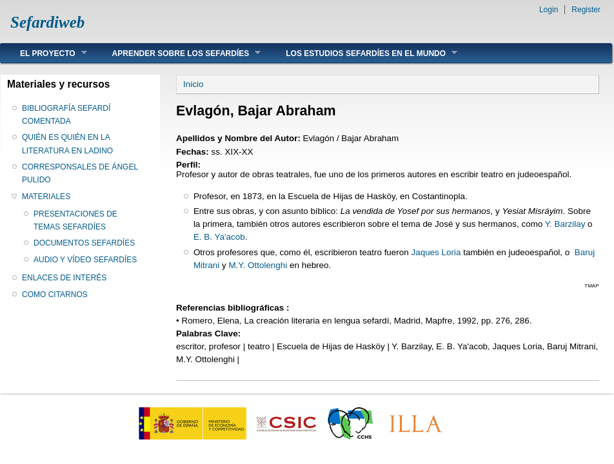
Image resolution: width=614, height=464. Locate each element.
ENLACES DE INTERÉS (64, 277)
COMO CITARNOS (55, 294)
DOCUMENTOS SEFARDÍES (84, 242)
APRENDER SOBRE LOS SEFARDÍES (177, 53)
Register (585, 9)
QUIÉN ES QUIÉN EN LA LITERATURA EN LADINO (67, 144)
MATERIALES (46, 196)
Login (548, 9)
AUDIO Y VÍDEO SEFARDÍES (85, 259)
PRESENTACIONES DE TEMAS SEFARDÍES (75, 220)
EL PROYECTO (44, 53)
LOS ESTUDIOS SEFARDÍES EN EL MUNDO (361, 53)
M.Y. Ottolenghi (257, 265)
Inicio (193, 84)
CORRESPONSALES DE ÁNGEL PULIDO (80, 173)
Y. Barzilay (565, 224)
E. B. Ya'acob (219, 237)
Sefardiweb (47, 22)
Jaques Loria (436, 252)
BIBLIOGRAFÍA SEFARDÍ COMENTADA (66, 115)
